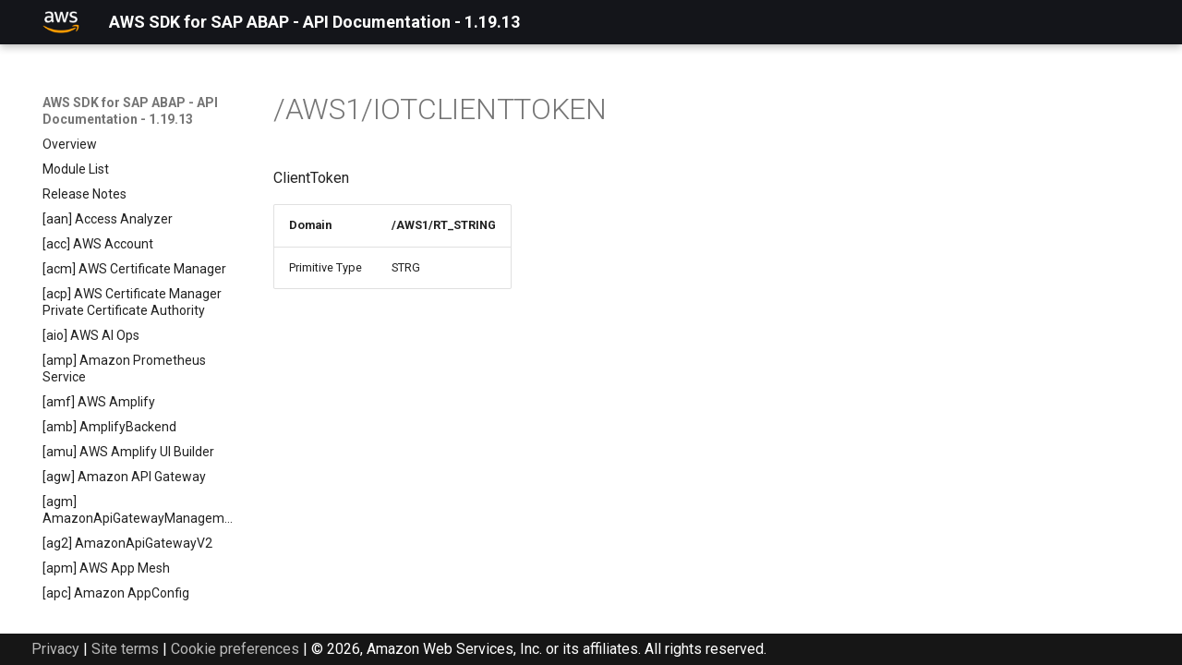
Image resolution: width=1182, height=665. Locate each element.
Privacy (55, 649)
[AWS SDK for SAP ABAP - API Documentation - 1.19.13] (61, 22)
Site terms (125, 649)
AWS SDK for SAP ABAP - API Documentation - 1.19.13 (130, 111)
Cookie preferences (235, 649)
